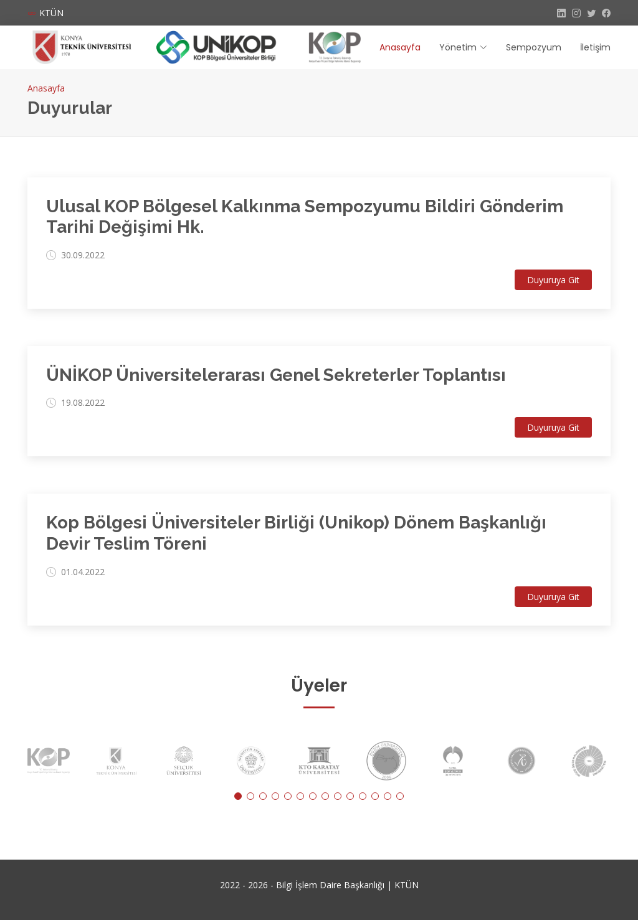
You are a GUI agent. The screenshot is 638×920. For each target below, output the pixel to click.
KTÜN (51, 13)
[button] (238, 796)
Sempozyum (533, 47)
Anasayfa (400, 47)
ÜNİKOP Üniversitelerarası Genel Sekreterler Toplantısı (276, 375)
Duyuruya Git (553, 280)
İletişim (595, 47)
